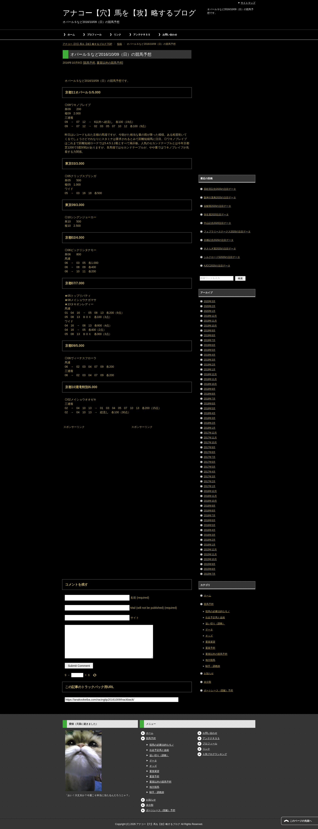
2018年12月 (210, 374)
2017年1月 (209, 486)
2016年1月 (209, 544)
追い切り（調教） (215, 623)
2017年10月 (210, 442)
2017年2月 (209, 481)
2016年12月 (210, 491)
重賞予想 (210, 647)
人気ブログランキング (215, 754)
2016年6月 (209, 520)
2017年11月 (210, 437)
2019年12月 (210, 316)
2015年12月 (210, 549)
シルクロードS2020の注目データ (222, 257)
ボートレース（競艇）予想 (218, 690)
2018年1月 (209, 427)
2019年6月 (209, 345)
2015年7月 (209, 573)
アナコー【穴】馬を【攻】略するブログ (129, 13)
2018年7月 (209, 398)
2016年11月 (210, 496)
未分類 (207, 682)
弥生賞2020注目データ (216, 214)
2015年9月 (209, 564)
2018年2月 (209, 423)
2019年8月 (209, 335)
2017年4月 (209, 471)
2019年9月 (209, 330)
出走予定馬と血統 (215, 617)
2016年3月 (209, 535)
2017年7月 (209, 457)
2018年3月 (209, 418)
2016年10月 (210, 500)
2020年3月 (209, 301)
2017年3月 (209, 476)
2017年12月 (210, 432)
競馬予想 (89, 62)
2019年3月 (209, 359)
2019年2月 (209, 364)
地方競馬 (210, 660)
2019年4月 (209, 354)
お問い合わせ (169, 34)
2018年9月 (209, 389)
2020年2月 (209, 306)
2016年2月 (209, 539)
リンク (117, 34)
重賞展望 (210, 641)
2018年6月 (209, 403)
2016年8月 (209, 510)
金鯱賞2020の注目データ (217, 206)
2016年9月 (209, 505)
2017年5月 (209, 466)
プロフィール (94, 34)
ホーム (71, 34)
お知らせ (209, 673)
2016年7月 (209, 515)
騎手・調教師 (212, 666)
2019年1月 (209, 369)
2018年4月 (209, 413)
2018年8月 (209, 393)
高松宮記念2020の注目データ (220, 189)
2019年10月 (210, 325)
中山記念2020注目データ (217, 223)
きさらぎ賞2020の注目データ (220, 248)
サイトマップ (248, 2)
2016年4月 (209, 530)
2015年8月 (209, 569)
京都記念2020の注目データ (219, 240)
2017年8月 (209, 452)
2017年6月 (209, 462)
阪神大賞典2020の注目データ (220, 197)
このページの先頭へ (301, 820)
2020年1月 (209, 311)
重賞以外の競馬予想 (109, 62)
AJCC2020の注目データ (217, 265)
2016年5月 (209, 525)
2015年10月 (210, 559)
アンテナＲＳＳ (141, 34)
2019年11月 (210, 320)
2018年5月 (209, 408)
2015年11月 (210, 554)
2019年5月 (209, 350)
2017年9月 (209, 447)
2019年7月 (209, 340)
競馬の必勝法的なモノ (217, 611)
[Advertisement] (93, 455)
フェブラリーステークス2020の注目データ (227, 231)
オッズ (209, 635)
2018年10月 (210, 384)
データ (209, 629)
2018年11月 (210, 379)
